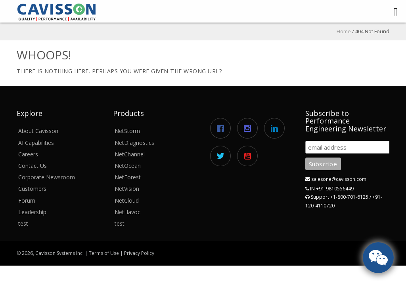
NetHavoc (127, 212)
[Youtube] (249, 156)
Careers (28, 154)
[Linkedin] (276, 128)
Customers (32, 188)
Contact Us (32, 165)
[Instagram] (249, 128)
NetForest (128, 177)
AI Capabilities (36, 142)
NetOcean (128, 165)
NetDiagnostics (134, 142)
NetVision (127, 188)
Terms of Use (104, 253)
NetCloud (127, 200)
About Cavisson (38, 131)
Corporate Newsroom (46, 177)
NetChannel (130, 154)
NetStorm (127, 131)
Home (344, 31)
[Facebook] (222, 128)
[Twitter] (222, 156)
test (23, 223)
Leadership (32, 212)
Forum (26, 200)
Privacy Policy (139, 253)
